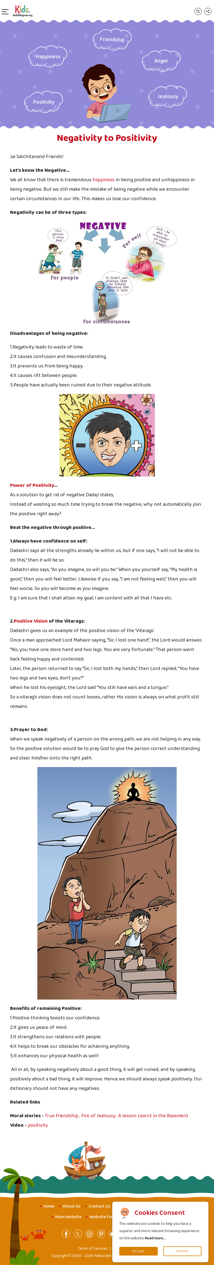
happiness (104, 180)
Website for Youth (108, 1216)
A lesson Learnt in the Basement (153, 1116)
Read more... (155, 1238)
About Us (72, 1206)
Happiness (48, 56)
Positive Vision (31, 621)
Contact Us (99, 1206)
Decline (182, 1251)
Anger (161, 60)
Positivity (44, 102)
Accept (138, 1251)
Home (49, 1206)
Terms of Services (93, 1248)
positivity (38, 1125)
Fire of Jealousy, (99, 1116)
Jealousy (167, 96)
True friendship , (63, 1116)
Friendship (112, 39)
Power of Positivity (32, 485)
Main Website (68, 1216)
